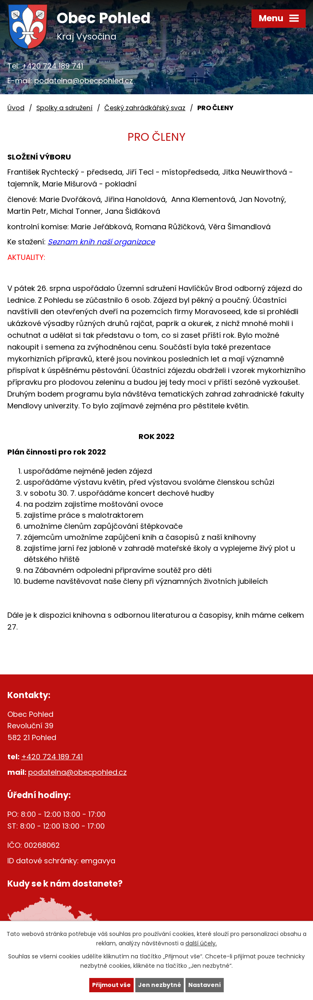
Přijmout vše (111, 985)
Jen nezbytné (159, 985)
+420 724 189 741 (52, 66)
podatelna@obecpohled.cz (83, 80)
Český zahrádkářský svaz (144, 108)
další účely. (201, 943)
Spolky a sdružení (64, 108)
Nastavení (204, 985)
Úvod (15, 108)
